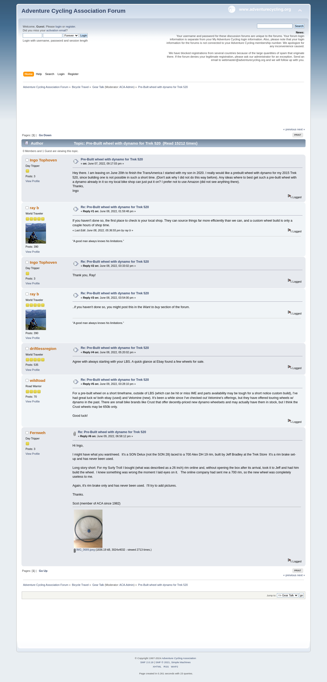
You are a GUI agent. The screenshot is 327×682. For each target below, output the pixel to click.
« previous (289, 129)
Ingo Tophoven (43, 160)
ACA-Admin (126, 87)
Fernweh (38, 433)
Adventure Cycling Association (179, 658)
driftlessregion (43, 348)
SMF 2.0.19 (147, 662)
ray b (34, 208)
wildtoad (37, 380)
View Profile (33, 181)
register (70, 26)
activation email (56, 30)
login (58, 26)
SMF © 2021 (163, 662)
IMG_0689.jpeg (84, 549)
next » (301, 129)
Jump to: (271, 595)
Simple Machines (181, 662)
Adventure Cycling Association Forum (73, 11)
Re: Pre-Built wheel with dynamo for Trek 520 (115, 207)
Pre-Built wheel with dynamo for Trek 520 (112, 159)
